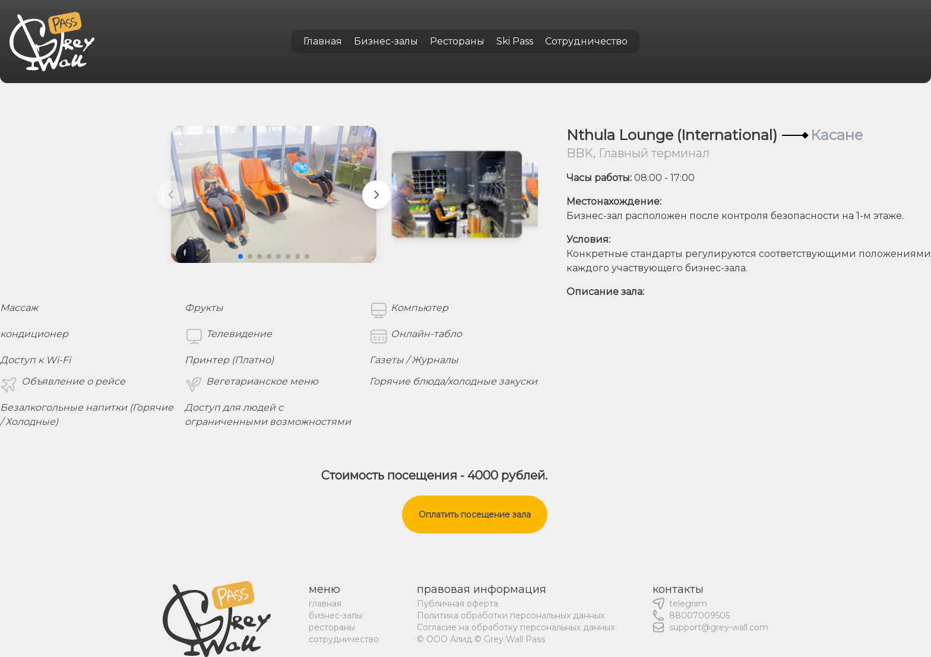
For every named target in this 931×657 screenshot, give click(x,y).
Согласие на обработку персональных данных (516, 627)
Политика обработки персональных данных (510, 615)
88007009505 (699, 615)
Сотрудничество (586, 41)
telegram (688, 603)
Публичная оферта (457, 603)
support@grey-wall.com (718, 627)
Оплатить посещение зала (475, 514)
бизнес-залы (335, 615)
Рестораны (457, 41)
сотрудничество (344, 639)
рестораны (332, 627)
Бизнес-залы (386, 41)
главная (325, 603)
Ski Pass (514, 41)
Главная (322, 41)
